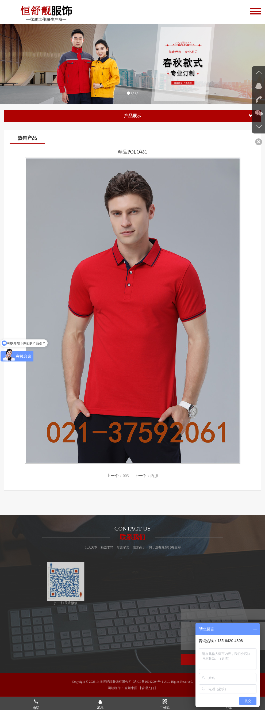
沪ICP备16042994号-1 (148, 682)
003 (126, 476)
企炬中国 (131, 688)
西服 (154, 476)
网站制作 (114, 688)
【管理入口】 (148, 688)
